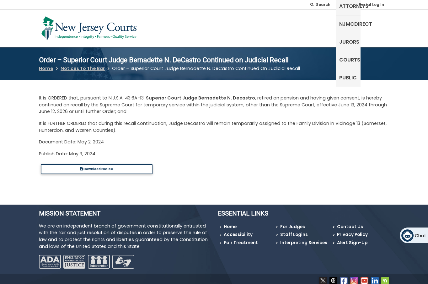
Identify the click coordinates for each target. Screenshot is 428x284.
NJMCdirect (292, 27)
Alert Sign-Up (352, 239)
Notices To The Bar (83, 65)
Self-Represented (210, 27)
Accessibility (238, 231)
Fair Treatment (241, 239)
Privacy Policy (352, 231)
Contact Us (350, 223)
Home (46, 65)
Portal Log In (371, 4)
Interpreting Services (303, 239)
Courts (351, 27)
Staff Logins (294, 231)
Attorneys (254, 27)
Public (377, 27)
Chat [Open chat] (420, 236)
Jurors (325, 27)
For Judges (292, 223)
